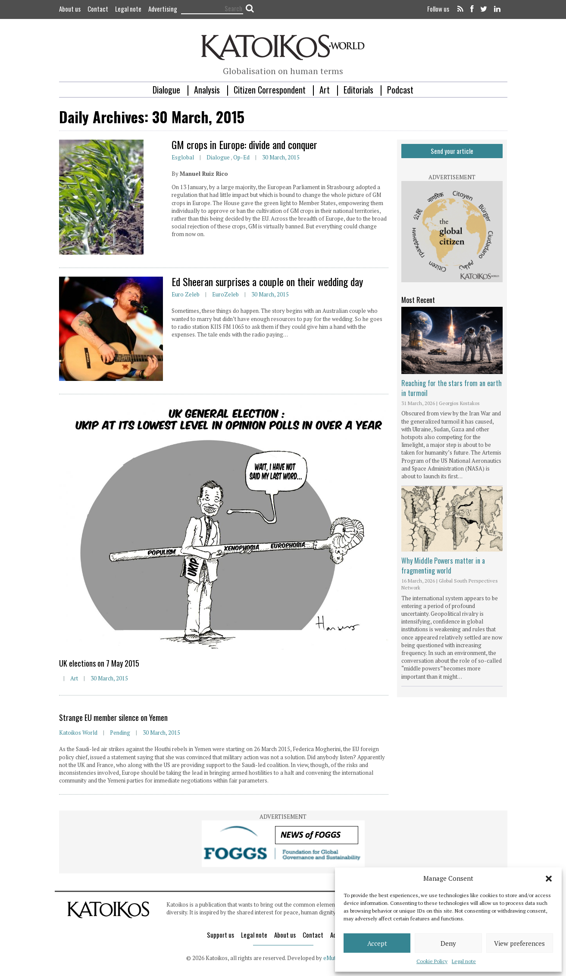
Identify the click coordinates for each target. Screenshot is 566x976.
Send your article (452, 151)
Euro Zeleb (186, 294)
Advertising (162, 8)
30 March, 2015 (281, 157)
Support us (220, 934)
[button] (548, 878)
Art (324, 89)
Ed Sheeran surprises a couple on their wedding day (267, 281)
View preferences (519, 943)
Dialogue (166, 89)
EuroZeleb (225, 294)
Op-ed (241, 157)
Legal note (464, 961)
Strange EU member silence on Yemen (113, 717)
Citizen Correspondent (270, 89)
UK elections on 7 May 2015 (99, 663)
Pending (120, 732)
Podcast (400, 89)
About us (70, 8)
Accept (377, 943)
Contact (98, 8)
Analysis (207, 89)
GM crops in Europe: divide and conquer (244, 144)
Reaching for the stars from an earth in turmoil (451, 388)
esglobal (183, 157)
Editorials (358, 89)
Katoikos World (78, 732)
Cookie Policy (431, 961)
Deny (448, 943)
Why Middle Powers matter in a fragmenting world (443, 565)
